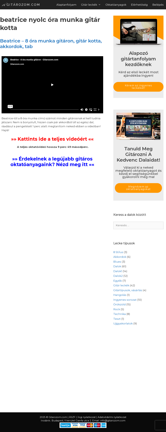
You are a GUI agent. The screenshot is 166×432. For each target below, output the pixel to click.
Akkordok (119, 256)
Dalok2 (118, 275)
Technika (119, 314)
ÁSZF (72, 417)
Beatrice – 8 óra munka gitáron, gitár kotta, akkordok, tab (51, 43)
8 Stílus (118, 252)
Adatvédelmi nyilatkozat (112, 417)
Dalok (117, 266)
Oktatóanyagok (116, 4)
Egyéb (117, 280)
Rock (116, 309)
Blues (117, 261)
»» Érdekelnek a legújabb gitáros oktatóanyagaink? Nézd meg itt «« (52, 161)
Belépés (158, 4)
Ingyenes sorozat (125, 299)
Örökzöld (119, 304)
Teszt (117, 318)
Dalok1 (117, 271)
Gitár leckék (92, 4)
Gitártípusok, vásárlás (127, 290)
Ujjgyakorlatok (123, 323)
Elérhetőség (139, 4)
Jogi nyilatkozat (86, 417)
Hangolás (119, 294)
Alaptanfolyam (66, 4)
